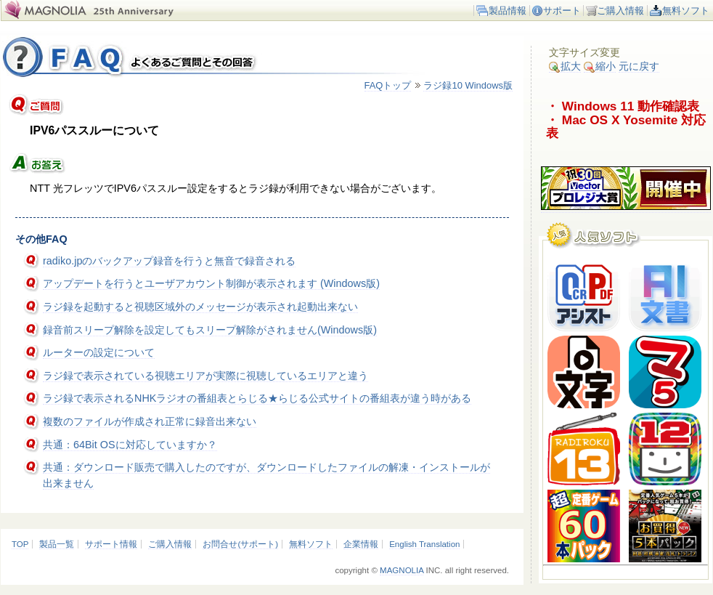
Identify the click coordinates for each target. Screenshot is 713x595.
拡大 (565, 66)
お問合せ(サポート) (240, 544)
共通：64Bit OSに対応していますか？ (130, 444)
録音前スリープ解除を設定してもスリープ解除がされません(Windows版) (210, 330)
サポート (562, 10)
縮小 (600, 66)
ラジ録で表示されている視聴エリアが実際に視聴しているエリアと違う (205, 375)
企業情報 (360, 544)
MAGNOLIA (401, 570)
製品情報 (507, 10)
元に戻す (639, 66)
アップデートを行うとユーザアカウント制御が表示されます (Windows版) (211, 283)
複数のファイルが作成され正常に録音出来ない (149, 421)
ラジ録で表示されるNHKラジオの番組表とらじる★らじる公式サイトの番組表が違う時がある (257, 398)
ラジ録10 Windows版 (468, 85)
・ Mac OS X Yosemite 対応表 (626, 127)
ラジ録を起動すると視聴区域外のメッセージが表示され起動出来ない (200, 306)
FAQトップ (388, 85)
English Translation (424, 544)
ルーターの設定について (99, 352)
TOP (20, 544)
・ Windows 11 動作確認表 (622, 106)
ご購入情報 (620, 10)
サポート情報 (111, 544)
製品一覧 (56, 544)
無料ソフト (685, 10)
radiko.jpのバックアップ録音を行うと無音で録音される (169, 261)
